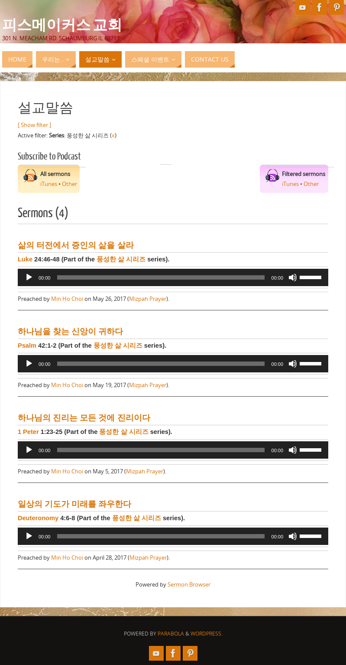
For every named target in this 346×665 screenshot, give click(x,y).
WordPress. (207, 633)
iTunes (48, 184)
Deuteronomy (38, 518)
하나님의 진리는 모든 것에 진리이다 (84, 417)
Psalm (27, 345)
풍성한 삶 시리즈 (121, 259)
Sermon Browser (189, 584)
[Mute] (292, 277)
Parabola (171, 633)
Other (69, 184)
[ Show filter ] (34, 125)
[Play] (29, 277)
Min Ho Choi (67, 299)
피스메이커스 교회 (62, 24)
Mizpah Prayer (147, 299)
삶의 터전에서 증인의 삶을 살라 (76, 245)
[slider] (160, 277)
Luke (25, 259)
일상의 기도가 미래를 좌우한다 (75, 504)
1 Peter (28, 431)
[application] (173, 277)
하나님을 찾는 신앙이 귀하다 (70, 331)
